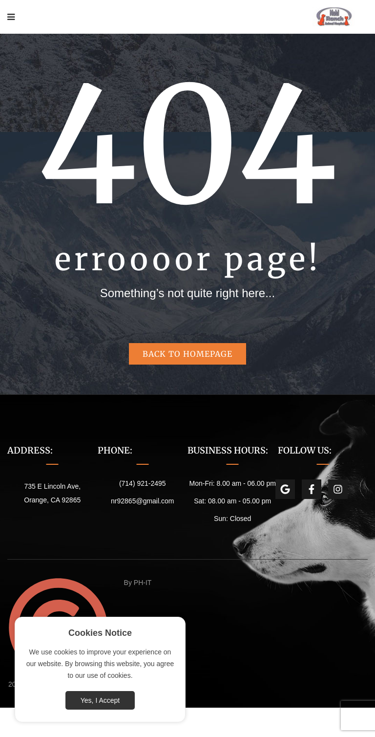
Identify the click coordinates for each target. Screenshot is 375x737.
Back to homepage (187, 354)
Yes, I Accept (100, 700)
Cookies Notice (100, 633)
